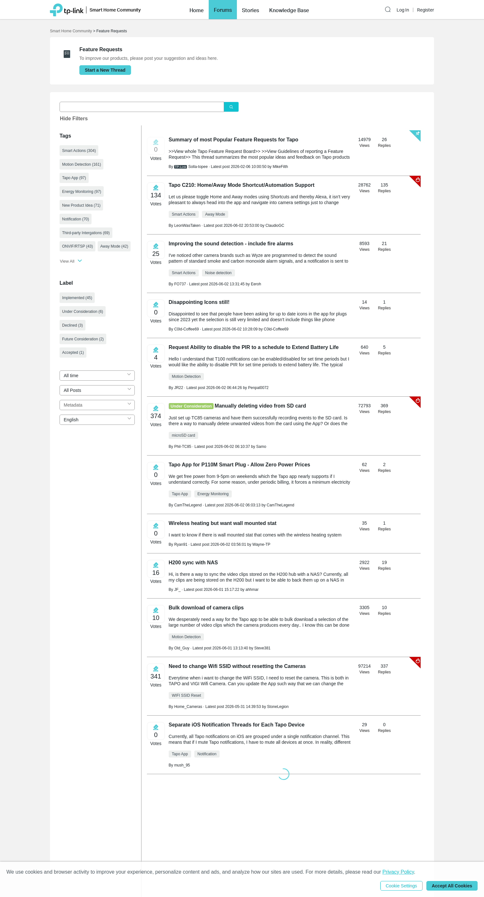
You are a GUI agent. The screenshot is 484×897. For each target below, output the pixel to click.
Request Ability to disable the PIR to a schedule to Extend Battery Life (254, 347)
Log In (403, 10)
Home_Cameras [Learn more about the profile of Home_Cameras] (188, 706)
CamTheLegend (280, 505)
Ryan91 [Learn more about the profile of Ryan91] (180, 544)
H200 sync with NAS (193, 562)
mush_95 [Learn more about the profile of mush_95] (182, 765)
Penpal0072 (258, 387)
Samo (261, 446)
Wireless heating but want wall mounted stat (223, 523)
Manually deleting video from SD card (260, 406)
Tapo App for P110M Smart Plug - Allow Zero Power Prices (239, 464)
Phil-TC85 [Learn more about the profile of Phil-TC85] (182, 446)
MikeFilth (280, 166)
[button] (196, 9)
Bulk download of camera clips (206, 607)
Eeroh (256, 284)
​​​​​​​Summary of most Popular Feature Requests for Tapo (233, 139)
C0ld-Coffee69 (276, 329)
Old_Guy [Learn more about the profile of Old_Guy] (181, 648)
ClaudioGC (274, 225)
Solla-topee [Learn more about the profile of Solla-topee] (198, 166)
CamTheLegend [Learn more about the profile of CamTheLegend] (188, 505)
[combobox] (97, 375)
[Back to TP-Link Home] (67, 9)
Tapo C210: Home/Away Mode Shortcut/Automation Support (241, 185)
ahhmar (252, 589)
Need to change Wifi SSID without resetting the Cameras (237, 666)
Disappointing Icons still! (199, 302)
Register (425, 10)
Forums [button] (223, 9)
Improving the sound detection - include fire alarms (231, 243)
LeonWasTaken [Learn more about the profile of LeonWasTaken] (187, 225)
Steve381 (262, 648)
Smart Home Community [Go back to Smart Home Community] (71, 31)
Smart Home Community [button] (115, 9)
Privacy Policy (398, 872)
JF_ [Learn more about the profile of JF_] (177, 589)
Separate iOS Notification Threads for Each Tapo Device (237, 724)
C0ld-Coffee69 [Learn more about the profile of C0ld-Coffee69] (186, 329)
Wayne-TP (261, 544)
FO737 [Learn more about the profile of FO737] (180, 284)
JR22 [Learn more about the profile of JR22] (178, 387)
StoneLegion (277, 706)
